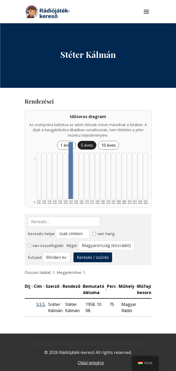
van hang (104, 233)
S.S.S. (41, 304)
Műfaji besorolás (148, 289)
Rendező (73, 286)
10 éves (108, 145)
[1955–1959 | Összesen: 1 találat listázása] (71, 170)
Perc (113, 286)
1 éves (66, 145)
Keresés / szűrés (93, 257)
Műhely (128, 286)
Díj (29, 286)
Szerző (54, 286)
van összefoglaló (46, 245)
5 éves (87, 145)
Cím (39, 286)
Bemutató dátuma (95, 289)
